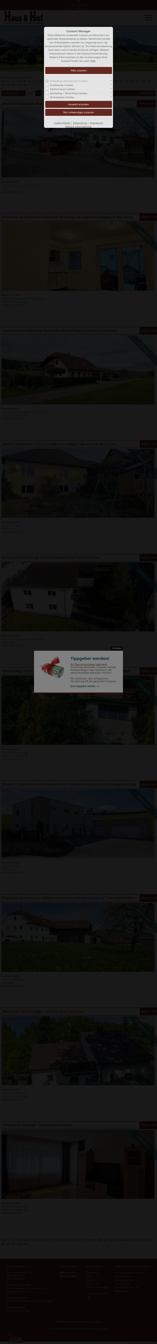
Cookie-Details (62, 123)
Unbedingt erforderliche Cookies (69, 81)
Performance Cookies (62, 89)
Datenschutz (80, 123)
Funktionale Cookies (61, 85)
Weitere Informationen (78, 126)
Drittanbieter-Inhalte (62, 97)
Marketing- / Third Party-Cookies (68, 93)
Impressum (96, 123)
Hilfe (93, 61)
